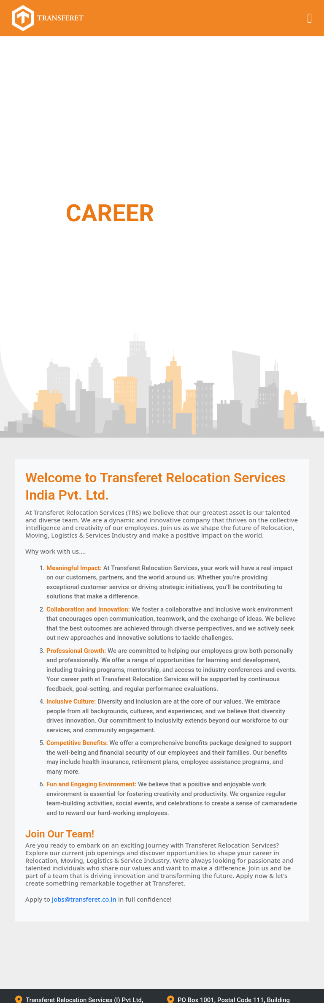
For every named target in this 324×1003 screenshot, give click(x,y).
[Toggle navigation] (309, 18)
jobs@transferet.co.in (84, 899)
